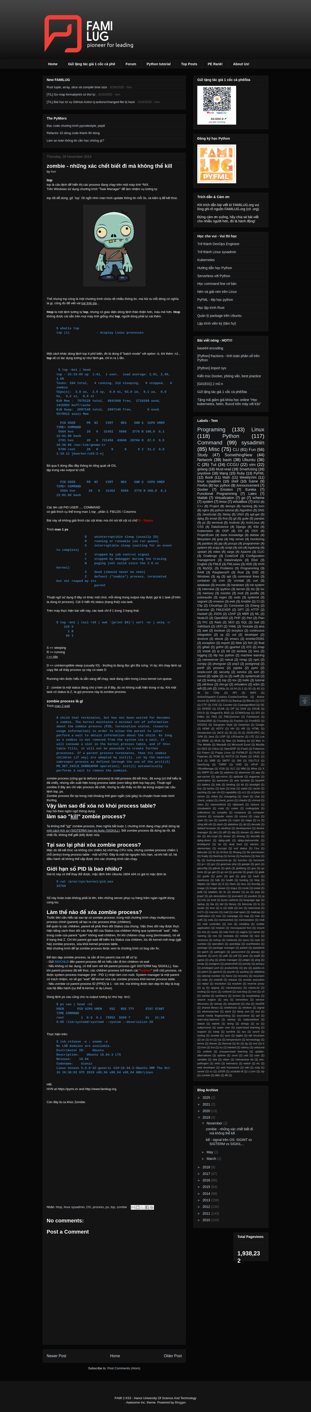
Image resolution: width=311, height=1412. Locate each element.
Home (53, 64)
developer (251, 634)
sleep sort (243, 1011)
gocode (237, 872)
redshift (218, 979)
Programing (211, 429)
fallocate (202, 852)
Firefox (202, 485)
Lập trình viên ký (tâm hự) (216, 323)
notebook (231, 940)
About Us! (241, 64)
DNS (261, 510)
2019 (207, 1117)
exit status (240, 848)
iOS (248, 647)
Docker (202, 489)
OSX (254, 531)
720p (216, 692)
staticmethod (251, 1019)
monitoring (257, 539)
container (203, 580)
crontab (239, 580)
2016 (207, 1180)
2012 (207, 1207)
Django (241, 527)
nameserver (210, 659)
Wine (254, 768)
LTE (252, 736)
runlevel (227, 991)
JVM (200, 736)
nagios (244, 932)
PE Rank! (215, 64)
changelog (230, 796)
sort (256, 672)
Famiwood (253, 716)
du (219, 844)
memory (208, 593)
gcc (213, 864)
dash (220, 824)
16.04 (233, 688)
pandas (259, 518)
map (246, 916)
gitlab (206, 647)
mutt (240, 593)
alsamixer (245, 772)
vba (215, 1059)
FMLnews (233, 564)
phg (211, 959)
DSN (243, 708)
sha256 (259, 1003)
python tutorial (224, 510)
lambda (242, 651)
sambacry (221, 995)
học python (222, 485)
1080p (221, 688)
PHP (237, 618)
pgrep (200, 959)
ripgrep (215, 987)
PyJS (256, 752)
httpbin (201, 883)
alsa (261, 626)
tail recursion (256, 1035)
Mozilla (260, 744)
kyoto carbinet (229, 900)
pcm (215, 955)
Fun (252, 449)
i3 (223, 883)
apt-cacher (203, 776)
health (229, 880)
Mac (228, 740)
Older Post (173, 1356)
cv (258, 820)
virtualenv (240, 684)
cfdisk (214, 796)
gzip (243, 876)
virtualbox (240, 502)
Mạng (224, 473)
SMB (212, 760)
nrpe (257, 940)
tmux (223, 502)
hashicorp (203, 880)
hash (256, 876)
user (257, 1055)
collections (203, 812)
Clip (200, 605)
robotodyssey (234, 987)
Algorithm (246, 510)
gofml (220, 647)
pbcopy (255, 951)
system (207, 502)
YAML (232, 626)
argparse (254, 776)
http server (236, 539)
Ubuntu (248, 459)
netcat (229, 659)
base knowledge (232, 535)
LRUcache (237, 736)
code (221, 808)
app (258, 772)
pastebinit (258, 947)
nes (215, 935)
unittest (207, 1051)
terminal (217, 522)
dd (244, 824)
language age (251, 900)
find (225, 518)
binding (230, 784)
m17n (200, 912)
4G (258, 688)
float (261, 643)
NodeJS (202, 618)
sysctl (256, 1031)
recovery (243, 975)
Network (204, 459)
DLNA (221, 708)
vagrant (202, 601)
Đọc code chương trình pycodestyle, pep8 (76, 126)
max (257, 916)
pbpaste (202, 955)
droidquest (203, 844)
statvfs (216, 1023)
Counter (228, 704)
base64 (259, 780)
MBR (245, 614)
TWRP (222, 764)
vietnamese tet (244, 1059)
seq (226, 999)
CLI (236, 449)
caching (202, 792)
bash (227, 459)
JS (239, 732)
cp (221, 634)
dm (199, 836)
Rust (240, 572)
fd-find (224, 852)
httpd (214, 883)
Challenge (210, 556)
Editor (200, 716)
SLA (199, 760)
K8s (256, 527)
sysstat (215, 1035)
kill (74, 816)
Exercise (203, 609)
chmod (256, 800)
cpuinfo (222, 820)
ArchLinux (252, 522)
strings (245, 1023)
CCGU (233, 464)
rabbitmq (259, 971)
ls (221, 908)
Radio (243, 756)
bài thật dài (89, 303)
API (235, 692)
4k (198, 692)
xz (211, 1071)
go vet (224, 872)
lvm (241, 908)
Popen (205, 752)
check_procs (226, 800)
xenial (200, 1071)
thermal (226, 1043)
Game (253, 481)
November (215, 1123)
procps (232, 543)
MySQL (208, 568)
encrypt (222, 848)
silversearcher (210, 1011)
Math (226, 477)
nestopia (228, 935)
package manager (224, 947)
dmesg (241, 836)
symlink (230, 1031)
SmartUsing (248, 469)
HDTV (220, 728)
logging (202, 655)
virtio (217, 1063)
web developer (206, 1067)
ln (259, 904)
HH (232, 728)
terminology (253, 1039)
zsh (209, 688)
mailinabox (203, 916)
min (230, 924)
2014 (207, 1193)
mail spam (239, 912)
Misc (214, 449)
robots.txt (253, 987)
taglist (239, 1035)
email (213, 518)
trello (245, 680)
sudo (237, 597)
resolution (220, 983)
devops (230, 506)
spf (257, 1015)
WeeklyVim (248, 477)
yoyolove (204, 473)
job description (218, 896)
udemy (245, 1047)
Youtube (247, 626)
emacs (234, 639)
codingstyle (252, 808)
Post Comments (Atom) (123, 1368)
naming (201, 935)
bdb (218, 784)
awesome (222, 780)
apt (229, 576)
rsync (214, 991)
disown (245, 832)
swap (216, 1031)
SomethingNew (238, 455)
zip (262, 1071)
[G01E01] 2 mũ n (210, 384)
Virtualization (224, 498)
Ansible (246, 601)
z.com (252, 1071)
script (228, 547)
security (224, 672)
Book (209, 477)
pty (245, 967)
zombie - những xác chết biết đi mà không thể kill (229, 1131)
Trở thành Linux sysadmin (216, 252)
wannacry (232, 1063)
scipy (216, 547)
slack (228, 1011)
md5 (200, 919)
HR (243, 728)
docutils (255, 836)
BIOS (224, 700)
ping (257, 959)
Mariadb (221, 744)
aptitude (238, 776)
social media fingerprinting (213, 1015)
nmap (243, 659)
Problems (226, 568)
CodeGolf (231, 556)
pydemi (202, 547)
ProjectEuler (205, 535)
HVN (261, 564)
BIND (213, 700)
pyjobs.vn (258, 967)
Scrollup (305, 700)
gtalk (261, 872)
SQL (244, 622)
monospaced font (240, 927)
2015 (207, 1187)
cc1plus (255, 792)
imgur (234, 888)
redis (205, 979)
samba (206, 995)
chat (257, 796)
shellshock (230, 1007)
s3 (262, 991)
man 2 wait (62, 706)
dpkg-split (224, 840)
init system (257, 585)
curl (255, 580)
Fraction (238, 720)
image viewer (218, 888)
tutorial (259, 680)
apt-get (254, 514)
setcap (218, 1003)
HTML (255, 728)
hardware (237, 585)
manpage (232, 916)
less (256, 651)
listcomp (247, 904)
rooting (201, 991)
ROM (217, 756)
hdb (217, 880)
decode (255, 824)
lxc (262, 589)
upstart (202, 552)
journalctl (237, 896)
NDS (204, 748)
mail (226, 912)
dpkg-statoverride (248, 840)
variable (202, 1059)
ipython (225, 589)
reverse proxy (255, 983)
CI (258, 601)
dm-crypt (212, 836)
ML (257, 614)
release (232, 979)
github (216, 868)
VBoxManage (205, 768)
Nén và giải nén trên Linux (217, 292)
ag (218, 576)
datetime (233, 824)
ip (218, 651)
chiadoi (243, 800)
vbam (226, 1059)
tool (255, 1043)
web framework (230, 1067)
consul (243, 816)
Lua (262, 736)
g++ (203, 864)
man (218, 916)
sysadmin (252, 443)
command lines (248, 576)
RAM (200, 572)
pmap (200, 963)
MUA (218, 740)
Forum (131, 64)
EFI (258, 712)
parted (244, 947)
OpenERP (230, 748)
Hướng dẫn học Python (214, 268)
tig (246, 1043)
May (210, 1152)
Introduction (204, 732)
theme (213, 1043)
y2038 (221, 1071)
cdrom (201, 796)
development (243, 828)
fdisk (239, 643)
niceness (202, 940)
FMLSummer (232, 716)
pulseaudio (204, 597)
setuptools (234, 1003)
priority (246, 963)
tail (199, 680)
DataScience (219, 527)
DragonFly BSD (220, 712)
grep (220, 539)
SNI (239, 760)
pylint (204, 971)
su (257, 1023)
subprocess (204, 1027)
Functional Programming (217, 494)
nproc (245, 940)
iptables (213, 892)
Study (202, 455)
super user (223, 1027)
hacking (247, 506)
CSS (200, 527)
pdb (225, 955)
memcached (225, 919)
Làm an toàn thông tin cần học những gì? (75, 140)
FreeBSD (254, 720)
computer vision (223, 816)
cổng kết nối (204, 824)
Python (230, 436)
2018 (207, 1167)
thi (238, 1043)
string (230, 1023)
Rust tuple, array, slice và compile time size (77, 87)
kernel (240, 589)
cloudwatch (204, 808)
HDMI (205, 728)
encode (220, 585)
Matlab (202, 498)
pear (245, 955)
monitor (225, 593)
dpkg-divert (204, 840)
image (201, 888)
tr (263, 1043)
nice (257, 935)
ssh (240, 547)
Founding (223, 720)
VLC (232, 768)
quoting (244, 971)
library (232, 904)
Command (209, 443)
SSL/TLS (253, 760)
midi (262, 919)
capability (231, 792)
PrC (205, 622)
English (202, 564)
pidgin (246, 959)
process (98, 1207)
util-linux (207, 684)
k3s (204, 900)
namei (256, 932)
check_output (205, 800)
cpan (200, 820)
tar (203, 1039)
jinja (257, 892)
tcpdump (254, 547)
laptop (201, 904)
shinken (247, 1007)
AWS (253, 692)
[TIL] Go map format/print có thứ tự (71, 94)
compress (240, 812)
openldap (235, 943)
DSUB (256, 708)
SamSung (203, 764)
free (258, 856)
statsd (201, 1023)
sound (201, 676)
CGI (261, 700)
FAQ (214, 716)
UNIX (240, 514)
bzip (232, 788)
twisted (231, 1047)
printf (200, 668)
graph (250, 872)
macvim (214, 912)
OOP (225, 531)
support (201, 1031)
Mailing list (243, 740)
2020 (207, 1111)
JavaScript (209, 514)
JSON (218, 614)
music (214, 932)
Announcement (247, 485)
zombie (122, 1207)
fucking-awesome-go (219, 860)
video (216, 552)
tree (203, 1047)
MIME (205, 740)
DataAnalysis (233, 560)
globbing (241, 868)
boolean (219, 630)
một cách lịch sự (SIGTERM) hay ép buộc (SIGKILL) (83, 830)
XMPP (205, 772)
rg (203, 987)
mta (203, 932)
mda (210, 919)
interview (208, 589)
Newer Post (56, 1356)
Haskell (202, 614)
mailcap (255, 912)
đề (226, 1075)
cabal (244, 788)
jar (247, 892)
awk (205, 630)
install (206, 651)
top (113, 1207)
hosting (243, 880)
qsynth (231, 971)
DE (263, 704)
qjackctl (217, 971)
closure (255, 804)
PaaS (244, 748)
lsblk (230, 908)
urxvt (235, 1055)
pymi (254, 668)
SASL (256, 756)
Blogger (180, 1402)
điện (217, 1075)
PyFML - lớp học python (215, 300)
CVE (215, 704)
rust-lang (242, 991)
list (252, 589)
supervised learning (248, 1027)
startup (231, 1019)
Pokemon (258, 748)
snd (257, 1011)
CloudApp (215, 605)
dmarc (227, 836)
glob (228, 868)
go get (212, 872)
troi (213, 1047)
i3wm (233, 883)
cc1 (244, 792)
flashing (218, 856)
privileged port (210, 967)
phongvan (219, 664)
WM (243, 768)
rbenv (229, 975)
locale (200, 908)
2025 (207, 1097)
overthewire (253, 943)
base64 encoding (210, 348)
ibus (243, 883)
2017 (207, 1174)
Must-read (223, 469)
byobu (210, 788)
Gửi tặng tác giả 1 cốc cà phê (91, 64)
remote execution (253, 979)
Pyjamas (202, 756)
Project (214, 506)
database (203, 585)
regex (223, 597)
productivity (231, 967)
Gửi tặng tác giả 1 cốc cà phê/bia (222, 392)
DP (232, 708)
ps (107, 1207)
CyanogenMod (246, 704)
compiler (222, 812)
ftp (198, 860)
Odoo (215, 748)
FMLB (217, 564)
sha (248, 1003)
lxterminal (254, 908)
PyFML (259, 473)
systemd (253, 597)
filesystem (204, 539)
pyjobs (237, 668)
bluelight (255, 784)
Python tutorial (159, 64)
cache (256, 788)
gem (257, 864)
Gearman (244, 724)
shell (234, 481)
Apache (246, 552)
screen (237, 995)
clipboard (238, 804)
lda (212, 904)
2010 (207, 1220)
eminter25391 (255, 639)
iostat (257, 888)
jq (263, 896)
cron (222, 580)
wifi (199, 688)
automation (204, 780)
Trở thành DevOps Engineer (218, 244)
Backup (237, 700)
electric (254, 844)
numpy (202, 664)
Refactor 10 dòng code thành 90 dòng (73, 133)
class (200, 804)
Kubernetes (206, 260)
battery (206, 784)
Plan (261, 618)
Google (260, 724)
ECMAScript (242, 712)
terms (200, 1043)
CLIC (260, 552)
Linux (257, 429)
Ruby (241, 473)
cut (234, 634)
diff (224, 832)
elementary (204, 848)
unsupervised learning (233, 1051)
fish (250, 643)
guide (206, 876)
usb (246, 1055)
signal (260, 1007)
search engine (206, 999)
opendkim (218, 943)
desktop (226, 828)
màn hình (229, 932)
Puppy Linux (223, 752)
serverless (242, 999)
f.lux (256, 848)
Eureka (250, 489)
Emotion (226, 489)
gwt (231, 876)
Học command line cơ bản (216, 284)
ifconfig (255, 883)
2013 (207, 1200)
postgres (214, 963)
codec (234, 808)
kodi (213, 900)
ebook (219, 639)
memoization (246, 919)
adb (216, 772)
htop (59, 1207)
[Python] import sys (211, 368)
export (225, 643)
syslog (201, 1035)
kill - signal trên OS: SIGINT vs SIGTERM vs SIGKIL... (229, 1142)
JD (231, 732)
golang (202, 469)
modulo (220, 927)
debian (254, 535)
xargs (230, 552)
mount (260, 927)
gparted (235, 647)
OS (88, 1207)
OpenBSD (221, 618)
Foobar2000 (204, 720)
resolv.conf (204, 672)
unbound (259, 1047)
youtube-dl (236, 1071)
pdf (235, 955)
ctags (248, 820)
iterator (236, 892)
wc (258, 1063)
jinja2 (200, 896)
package (202, 947)
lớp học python (224, 655)
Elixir (254, 560)
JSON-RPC (253, 732)
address (229, 772)
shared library (210, 1007)
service (242, 672)
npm (256, 659)
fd (214, 852)
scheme (258, 498)
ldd (221, 904)
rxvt (254, 991)
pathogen (220, 951)
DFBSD (206, 708)
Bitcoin (251, 700)
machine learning (252, 655)
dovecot (202, 639)
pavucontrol (238, 951)
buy (199, 788)
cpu (211, 820)
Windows (203, 576)
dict (215, 832)
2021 (207, 1104)
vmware (218, 601)
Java (211, 736)
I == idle (52, 656)
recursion (258, 975)
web (232, 601)
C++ (200, 506)
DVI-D (201, 712)
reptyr (205, 983)
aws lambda (242, 780)
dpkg (200, 518)
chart (245, 796)
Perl (249, 618)
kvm (261, 506)
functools (258, 860)
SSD (255, 572)
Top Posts (189, 64)
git (234, 518)
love (212, 908)
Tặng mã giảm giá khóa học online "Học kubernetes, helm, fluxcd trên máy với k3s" (229, 402)
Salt (256, 622)
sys (244, 1031)
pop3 (235, 664)
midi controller (211, 924)
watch (247, 1063)
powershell (231, 963)
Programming (250, 568)
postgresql (252, 664)
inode (245, 888)
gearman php (229, 864)
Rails (218, 622)
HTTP (255, 609)
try (221, 1047)
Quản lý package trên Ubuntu (219, 316)
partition (207, 543)
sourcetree (243, 1015)
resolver (237, 983)
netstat (244, 935)
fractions (245, 856)
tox (235, 680)
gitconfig (202, 868)
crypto (236, 820)
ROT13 (229, 756)
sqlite (214, 676)
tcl (211, 1039)
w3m (256, 684)
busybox (237, 630)
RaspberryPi (220, 572)
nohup (217, 940)
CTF (204, 704)
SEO (231, 622)
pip (220, 543)
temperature (233, 1039)
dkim (257, 832)
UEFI (219, 626)
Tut (213, 464)
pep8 (257, 955)
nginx (205, 510)
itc (224, 892)
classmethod (218, 804)
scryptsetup (253, 995)
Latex (252, 494)
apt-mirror (222, 776)
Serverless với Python (213, 276)
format (231, 856)
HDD (249, 564)
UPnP (254, 764)
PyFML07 (242, 752)
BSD (256, 502)
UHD (239, 764)
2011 (207, 1213)
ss (226, 676)
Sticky (227, 514)
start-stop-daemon (208, 1019)
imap (261, 647)
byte (222, 788)
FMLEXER (223, 609)
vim (252, 464)
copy (256, 816)
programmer (251, 543)
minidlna (244, 924)
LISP (222, 736)
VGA (222, 768)
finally (204, 856)
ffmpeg (237, 852)
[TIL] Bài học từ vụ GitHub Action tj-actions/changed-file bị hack (91, 102)
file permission (255, 852)
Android (234, 522)
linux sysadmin (74, 1207)
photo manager (228, 959)
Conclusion (236, 605)
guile (245, 518)
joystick (252, 896)
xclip (257, 1067)
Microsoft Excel (241, 744)
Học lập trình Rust (211, 308)
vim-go (223, 684)
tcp (219, 1039)
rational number (210, 975)
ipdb (199, 892)
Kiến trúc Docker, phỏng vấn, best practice (229, 376)
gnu (253, 868)
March (212, 1159)
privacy (260, 963)
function (242, 860)
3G (250, 688)
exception (208, 643)
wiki (247, 1067)
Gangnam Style (222, 724)
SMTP (226, 760)
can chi (216, 792)
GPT (241, 609)
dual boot (235, 844)
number (202, 943)
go (243, 498)
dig (233, 832)
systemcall (252, 676)
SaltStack (203, 626)
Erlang (255, 605)
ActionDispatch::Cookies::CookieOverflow (222, 696)
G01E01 (202, 724)
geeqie (246, 864)
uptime (221, 1055)
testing (211, 680)
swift (236, 676)
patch (205, 951)
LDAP (232, 614)
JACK (220, 732)
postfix (254, 593)
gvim (219, 876)
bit (242, 784)
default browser (206, 828)
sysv (227, 1035)
